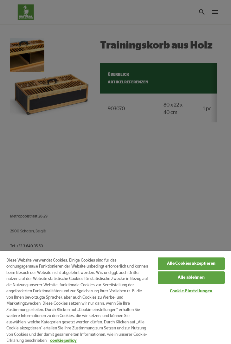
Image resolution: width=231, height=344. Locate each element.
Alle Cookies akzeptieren (191, 264)
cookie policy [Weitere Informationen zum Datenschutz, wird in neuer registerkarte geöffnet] (63, 341)
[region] (115, 297)
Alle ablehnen (191, 278)
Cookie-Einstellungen (191, 291)
